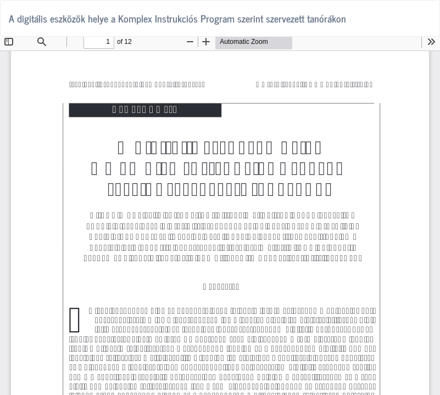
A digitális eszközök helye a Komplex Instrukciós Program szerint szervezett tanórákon (177, 18)
